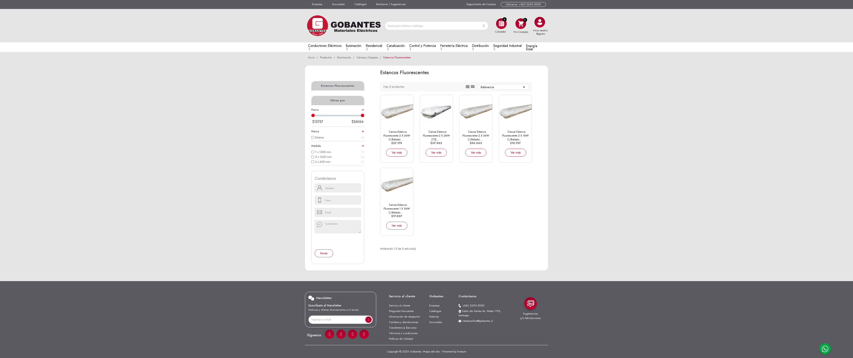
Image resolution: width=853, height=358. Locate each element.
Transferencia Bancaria (402, 328)
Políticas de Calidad (401, 339)
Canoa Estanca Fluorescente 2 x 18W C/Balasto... (515, 135)
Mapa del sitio (431, 351)
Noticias (434, 317)
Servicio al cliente (399, 305)
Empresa (317, 4)
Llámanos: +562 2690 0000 (523, 4)
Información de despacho (404, 317)
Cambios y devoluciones (403, 322)
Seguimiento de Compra (481, 4)
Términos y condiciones (403, 333)
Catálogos (360, 4)
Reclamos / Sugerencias (391, 4)
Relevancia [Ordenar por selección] (504, 87)
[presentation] (334, 242)
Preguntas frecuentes (401, 311)
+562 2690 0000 (473, 305)
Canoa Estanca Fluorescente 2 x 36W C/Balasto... (396, 135)
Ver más (397, 152)
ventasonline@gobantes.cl (477, 321)
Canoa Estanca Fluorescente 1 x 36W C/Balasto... (397, 208)
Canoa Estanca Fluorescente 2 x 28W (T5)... (436, 135)
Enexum (461, 351)
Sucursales (338, 4)
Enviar (324, 253)
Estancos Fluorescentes (337, 86)
